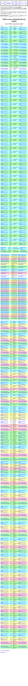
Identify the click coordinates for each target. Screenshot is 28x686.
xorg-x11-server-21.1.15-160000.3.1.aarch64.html (5, 287)
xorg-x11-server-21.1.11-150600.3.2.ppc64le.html (5, 306)
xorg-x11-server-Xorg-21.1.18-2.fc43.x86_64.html (5, 392)
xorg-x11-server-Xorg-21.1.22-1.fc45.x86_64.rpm (22, 331)
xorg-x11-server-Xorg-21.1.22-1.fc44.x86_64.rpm (22, 343)
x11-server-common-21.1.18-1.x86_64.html (4, 50)
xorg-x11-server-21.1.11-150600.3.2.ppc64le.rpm (22, 306)
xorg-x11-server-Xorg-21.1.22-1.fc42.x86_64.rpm (22, 368)
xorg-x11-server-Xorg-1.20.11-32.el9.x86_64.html (5, 519)
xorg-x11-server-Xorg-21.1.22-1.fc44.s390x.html (5, 340)
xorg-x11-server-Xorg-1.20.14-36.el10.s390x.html (5, 426)
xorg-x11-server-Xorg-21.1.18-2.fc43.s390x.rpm (22, 389)
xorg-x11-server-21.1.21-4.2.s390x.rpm (22, 273)
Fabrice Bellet (2, 652)
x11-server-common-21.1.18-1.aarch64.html (4, 44)
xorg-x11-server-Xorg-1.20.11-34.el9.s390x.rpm (22, 483)
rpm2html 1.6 (7, 650)
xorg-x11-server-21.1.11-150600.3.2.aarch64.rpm (22, 304)
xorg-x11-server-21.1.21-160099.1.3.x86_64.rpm (22, 261)
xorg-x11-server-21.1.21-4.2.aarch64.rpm (22, 270)
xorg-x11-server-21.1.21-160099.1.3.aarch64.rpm (22, 255)
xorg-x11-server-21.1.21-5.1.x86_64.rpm (22, 267)
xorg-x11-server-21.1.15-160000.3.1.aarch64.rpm (22, 287)
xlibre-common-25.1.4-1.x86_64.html (4, 251)
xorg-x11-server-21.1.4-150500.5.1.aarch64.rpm (22, 312)
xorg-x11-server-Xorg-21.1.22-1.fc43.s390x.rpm (22, 352)
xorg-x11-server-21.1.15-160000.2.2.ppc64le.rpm (22, 297)
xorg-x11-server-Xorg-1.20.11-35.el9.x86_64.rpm (22, 459)
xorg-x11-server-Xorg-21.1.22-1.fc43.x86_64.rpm (22, 355)
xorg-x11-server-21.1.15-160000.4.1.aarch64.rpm (22, 278)
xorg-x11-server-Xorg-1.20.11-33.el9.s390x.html (5, 499)
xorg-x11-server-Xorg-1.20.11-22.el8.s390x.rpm (22, 643)
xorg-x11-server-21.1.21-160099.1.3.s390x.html (5, 259)
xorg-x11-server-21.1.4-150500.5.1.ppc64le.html (5, 314)
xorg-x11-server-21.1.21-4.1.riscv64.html (5, 276)
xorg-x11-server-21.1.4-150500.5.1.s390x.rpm (22, 316)
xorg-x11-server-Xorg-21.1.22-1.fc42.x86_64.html (5, 368)
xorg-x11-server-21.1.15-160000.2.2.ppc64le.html (5, 297)
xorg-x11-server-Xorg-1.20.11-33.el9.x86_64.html (5, 503)
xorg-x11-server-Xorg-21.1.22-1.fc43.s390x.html (5, 352)
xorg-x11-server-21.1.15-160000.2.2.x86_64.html (5, 302)
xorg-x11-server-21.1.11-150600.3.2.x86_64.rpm (22, 310)
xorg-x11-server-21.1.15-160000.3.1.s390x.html (5, 291)
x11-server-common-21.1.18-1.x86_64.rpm (22, 50)
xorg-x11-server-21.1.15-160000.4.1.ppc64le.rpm (22, 281)
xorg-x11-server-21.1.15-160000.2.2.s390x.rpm (22, 299)
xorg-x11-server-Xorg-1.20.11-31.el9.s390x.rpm (22, 531)
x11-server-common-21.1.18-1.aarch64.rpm (23, 44)
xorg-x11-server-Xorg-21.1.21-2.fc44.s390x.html (5, 377)
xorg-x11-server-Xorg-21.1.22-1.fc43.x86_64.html (5, 355)
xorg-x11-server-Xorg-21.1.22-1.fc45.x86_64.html (5, 331)
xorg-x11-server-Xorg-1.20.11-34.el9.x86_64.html (5, 487)
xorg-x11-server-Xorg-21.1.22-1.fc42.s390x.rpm (22, 365)
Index (2, 3)
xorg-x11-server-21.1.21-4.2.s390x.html (5, 273)
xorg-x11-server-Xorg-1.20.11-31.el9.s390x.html (5, 531)
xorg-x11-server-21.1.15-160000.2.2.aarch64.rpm (22, 295)
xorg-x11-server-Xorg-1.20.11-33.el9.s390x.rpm (22, 499)
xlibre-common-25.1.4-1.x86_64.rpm (23, 251)
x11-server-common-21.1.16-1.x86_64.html (4, 62)
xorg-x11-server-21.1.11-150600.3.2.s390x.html (5, 308)
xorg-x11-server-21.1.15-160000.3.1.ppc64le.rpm (22, 289)
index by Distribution (9, 3)
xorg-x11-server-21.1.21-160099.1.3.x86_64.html (5, 261)
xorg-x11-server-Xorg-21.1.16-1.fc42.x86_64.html (5, 404)
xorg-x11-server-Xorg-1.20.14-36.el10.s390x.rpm (22, 426)
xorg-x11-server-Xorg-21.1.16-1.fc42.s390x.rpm (22, 401)
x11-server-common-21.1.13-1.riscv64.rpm (22, 68)
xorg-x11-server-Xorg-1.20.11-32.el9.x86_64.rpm (22, 519)
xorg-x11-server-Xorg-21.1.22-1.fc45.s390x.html (5, 328)
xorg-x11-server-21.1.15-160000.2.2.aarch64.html (5, 295)
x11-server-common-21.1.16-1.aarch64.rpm (23, 56)
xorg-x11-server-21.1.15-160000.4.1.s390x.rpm (22, 283)
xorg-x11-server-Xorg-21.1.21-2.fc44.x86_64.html (5, 380)
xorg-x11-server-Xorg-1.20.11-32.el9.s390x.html (5, 515)
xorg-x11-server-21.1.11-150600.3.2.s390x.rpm (22, 308)
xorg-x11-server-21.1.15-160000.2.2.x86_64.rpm (22, 302)
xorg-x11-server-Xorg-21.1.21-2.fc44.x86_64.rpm (22, 380)
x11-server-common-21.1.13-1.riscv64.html (4, 68)
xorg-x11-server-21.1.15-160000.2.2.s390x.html (5, 299)
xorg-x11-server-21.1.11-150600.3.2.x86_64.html (5, 310)
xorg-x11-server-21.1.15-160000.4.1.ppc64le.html (5, 281)
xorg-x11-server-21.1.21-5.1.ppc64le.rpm (22, 264)
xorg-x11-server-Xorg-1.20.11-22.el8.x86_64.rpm (22, 647)
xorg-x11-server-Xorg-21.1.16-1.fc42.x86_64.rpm (22, 404)
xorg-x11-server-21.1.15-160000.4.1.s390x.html (5, 283)
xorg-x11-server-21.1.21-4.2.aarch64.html (5, 270)
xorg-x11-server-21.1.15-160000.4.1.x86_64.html (5, 285)
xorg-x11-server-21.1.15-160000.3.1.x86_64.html (5, 293)
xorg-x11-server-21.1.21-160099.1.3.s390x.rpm (22, 259)
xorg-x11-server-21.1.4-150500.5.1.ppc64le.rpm (22, 314)
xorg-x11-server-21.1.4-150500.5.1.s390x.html (5, 316)
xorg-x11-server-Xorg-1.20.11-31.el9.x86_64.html (5, 535)
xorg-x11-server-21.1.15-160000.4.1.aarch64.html (5, 278)
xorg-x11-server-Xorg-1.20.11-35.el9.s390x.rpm (22, 455)
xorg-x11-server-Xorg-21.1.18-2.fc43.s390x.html (5, 389)
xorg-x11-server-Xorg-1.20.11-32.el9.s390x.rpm (22, 515)
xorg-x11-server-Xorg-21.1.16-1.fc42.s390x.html (5, 401)
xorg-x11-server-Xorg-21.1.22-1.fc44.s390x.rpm (22, 340)
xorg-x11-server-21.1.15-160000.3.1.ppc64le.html (5, 289)
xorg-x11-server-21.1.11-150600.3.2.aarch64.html (5, 304)
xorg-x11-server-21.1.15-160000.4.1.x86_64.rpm (22, 285)
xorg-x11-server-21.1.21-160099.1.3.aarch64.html (5, 255)
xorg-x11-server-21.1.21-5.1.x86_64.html (5, 267)
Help (26, 3)
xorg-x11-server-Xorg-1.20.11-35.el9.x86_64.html (5, 459)
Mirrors (23, 3)
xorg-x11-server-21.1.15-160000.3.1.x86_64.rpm (22, 293)
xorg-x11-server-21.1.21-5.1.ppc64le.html (5, 264)
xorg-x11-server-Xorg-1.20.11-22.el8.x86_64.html (5, 647)
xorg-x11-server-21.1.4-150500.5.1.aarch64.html (5, 312)
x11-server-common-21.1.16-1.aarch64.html (4, 56)
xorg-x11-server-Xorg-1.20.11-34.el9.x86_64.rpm (22, 487)
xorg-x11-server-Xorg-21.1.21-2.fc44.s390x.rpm (22, 377)
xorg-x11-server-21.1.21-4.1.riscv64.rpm (22, 276)
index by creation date (16, 3)
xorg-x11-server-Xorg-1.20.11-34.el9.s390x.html (5, 483)
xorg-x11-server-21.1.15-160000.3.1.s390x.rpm (22, 291)
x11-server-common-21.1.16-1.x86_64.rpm (22, 62)
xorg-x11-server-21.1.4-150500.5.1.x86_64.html (5, 318)
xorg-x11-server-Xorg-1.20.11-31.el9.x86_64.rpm (22, 535)
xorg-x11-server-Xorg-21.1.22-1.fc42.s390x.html (5, 365)
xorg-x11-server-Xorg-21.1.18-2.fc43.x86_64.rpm (22, 392)
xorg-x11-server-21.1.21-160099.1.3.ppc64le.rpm (22, 257)
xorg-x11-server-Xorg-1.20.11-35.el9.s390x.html (5, 455)
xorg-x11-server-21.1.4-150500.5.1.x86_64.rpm (22, 318)
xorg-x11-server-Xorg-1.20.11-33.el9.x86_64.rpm (22, 503)
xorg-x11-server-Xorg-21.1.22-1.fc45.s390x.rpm (22, 328)
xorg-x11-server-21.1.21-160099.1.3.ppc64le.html (5, 257)
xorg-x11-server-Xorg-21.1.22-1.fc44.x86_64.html (5, 343)
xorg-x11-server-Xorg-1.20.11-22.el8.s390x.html (5, 643)
